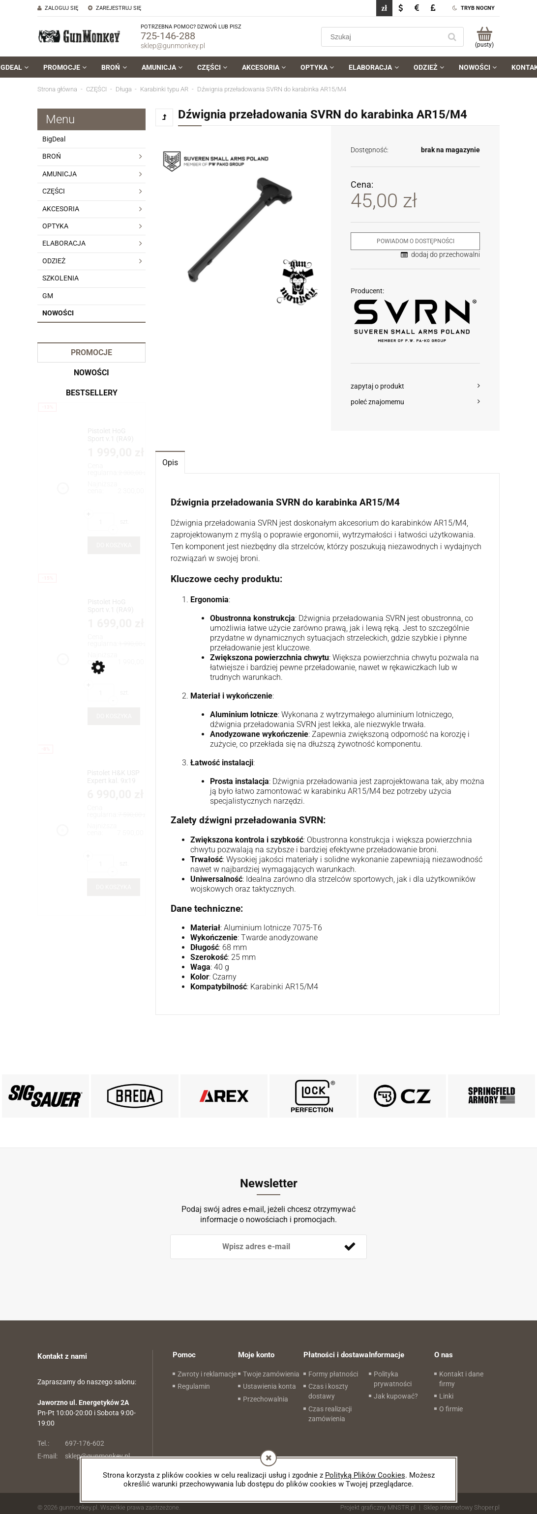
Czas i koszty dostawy (328, 1391)
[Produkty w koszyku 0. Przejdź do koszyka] (484, 37)
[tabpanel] (327, 744)
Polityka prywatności (393, 1379)
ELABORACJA (64, 243)
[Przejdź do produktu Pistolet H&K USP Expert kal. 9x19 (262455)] (113, 776)
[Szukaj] (452, 37)
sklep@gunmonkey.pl (173, 46)
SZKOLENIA (60, 278)
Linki (446, 1396)
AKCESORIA (60, 209)
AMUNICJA (59, 174)
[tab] (170, 461)
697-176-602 (70, 1443)
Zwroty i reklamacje (207, 1374)
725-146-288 (168, 36)
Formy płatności (333, 1374)
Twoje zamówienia (271, 1374)
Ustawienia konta (269, 1386)
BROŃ (51, 156)
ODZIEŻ (53, 261)
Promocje (91, 352)
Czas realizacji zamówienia (330, 1414)
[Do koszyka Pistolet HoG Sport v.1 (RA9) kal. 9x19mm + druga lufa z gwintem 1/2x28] (114, 545)
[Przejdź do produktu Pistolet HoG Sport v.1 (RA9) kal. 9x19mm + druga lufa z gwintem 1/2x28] (114, 435)
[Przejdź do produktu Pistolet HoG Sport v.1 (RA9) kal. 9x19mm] (114, 605)
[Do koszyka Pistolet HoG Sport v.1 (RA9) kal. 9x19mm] (114, 716)
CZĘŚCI (53, 191)
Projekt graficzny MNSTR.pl (378, 1507)
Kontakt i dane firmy (461, 1379)
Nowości (58, 313)
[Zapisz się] (349, 1246)
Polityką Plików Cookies (365, 1475)
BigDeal (53, 139)
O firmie (451, 1409)
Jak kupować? (396, 1396)
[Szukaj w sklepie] (383, 37)
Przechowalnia (265, 1399)
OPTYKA (55, 226)
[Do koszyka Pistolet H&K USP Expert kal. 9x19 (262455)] (113, 887)
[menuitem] (65, 67)
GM (47, 296)
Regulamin (194, 1386)
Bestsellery (92, 392)
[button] (415, 386)
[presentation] (239, 1275)
